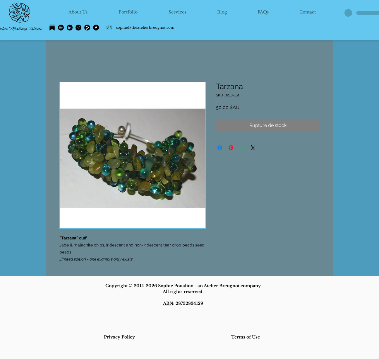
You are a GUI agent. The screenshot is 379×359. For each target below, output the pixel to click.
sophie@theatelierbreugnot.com (145, 27)
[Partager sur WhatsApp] (242, 147)
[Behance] (61, 27)
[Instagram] (78, 27)
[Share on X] (253, 147)
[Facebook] (96, 27)
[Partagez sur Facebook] (219, 147)
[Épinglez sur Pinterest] (230, 147)
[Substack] (52, 27)
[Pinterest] (87, 27)
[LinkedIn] (70, 27)
